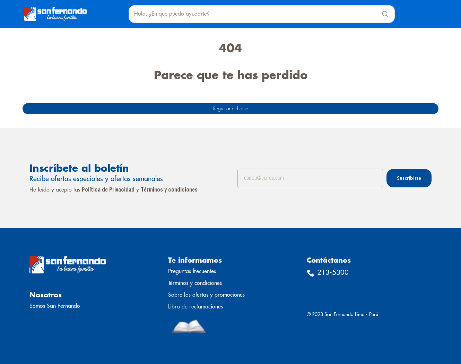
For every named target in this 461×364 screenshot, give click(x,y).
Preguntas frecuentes (192, 271)
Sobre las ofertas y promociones (206, 295)
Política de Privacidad (108, 190)
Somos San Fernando (54, 306)
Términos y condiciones (169, 190)
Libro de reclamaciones (195, 307)
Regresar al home (230, 108)
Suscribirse (409, 178)
